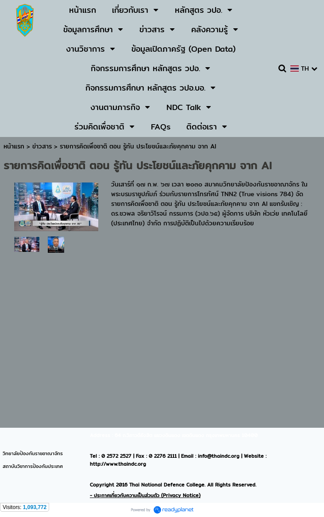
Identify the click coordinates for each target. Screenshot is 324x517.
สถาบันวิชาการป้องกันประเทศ (33, 466)
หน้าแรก (14, 146)
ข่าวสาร (43, 146)
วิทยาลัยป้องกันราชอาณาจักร (33, 453)
